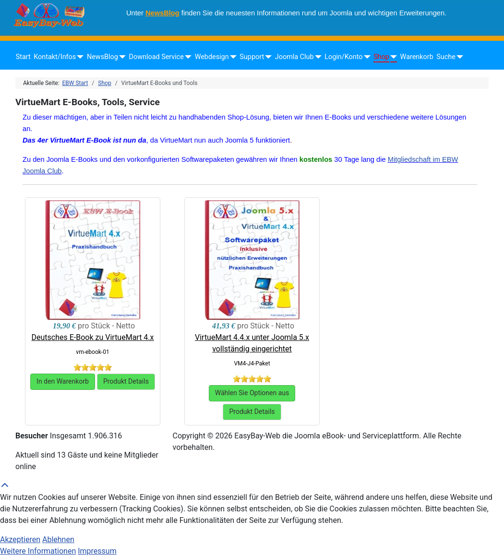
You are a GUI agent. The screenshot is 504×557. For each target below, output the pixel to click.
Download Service (156, 57)
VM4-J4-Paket (252, 363)
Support (252, 57)
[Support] (267, 57)
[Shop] (392, 57)
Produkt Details (126, 381)
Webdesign (212, 57)
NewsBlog (162, 13)
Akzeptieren (20, 539)
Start (23, 57)
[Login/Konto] (365, 57)
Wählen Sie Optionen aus (252, 393)
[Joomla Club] (317, 57)
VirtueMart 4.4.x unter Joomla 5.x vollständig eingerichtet (252, 343)
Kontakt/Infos (55, 57)
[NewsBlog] (121, 57)
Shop (381, 57)
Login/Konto (343, 57)
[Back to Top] (252, 486)
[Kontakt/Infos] (78, 57)
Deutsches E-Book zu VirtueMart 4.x (93, 337)
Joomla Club (294, 57)
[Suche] (458, 57)
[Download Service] (186, 57)
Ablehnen (58, 539)
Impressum (97, 551)
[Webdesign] (232, 57)
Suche (446, 57)
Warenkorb (416, 57)
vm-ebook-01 (92, 352)
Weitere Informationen (38, 551)
